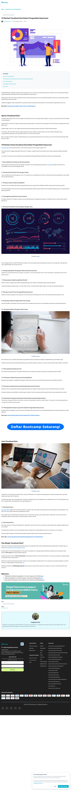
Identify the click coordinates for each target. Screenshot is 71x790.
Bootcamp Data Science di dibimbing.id (15, 547)
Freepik (38, 256)
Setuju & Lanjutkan (63, 786)
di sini (23, 562)
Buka (41, 576)
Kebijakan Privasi (37, 783)
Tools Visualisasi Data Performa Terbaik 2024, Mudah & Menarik (23, 415)
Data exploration (5, 509)
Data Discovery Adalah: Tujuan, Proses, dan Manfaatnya (21, 106)
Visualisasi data (5, 147)
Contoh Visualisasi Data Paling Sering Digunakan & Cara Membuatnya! (25, 536)
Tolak (55, 786)
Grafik (49, 164)
